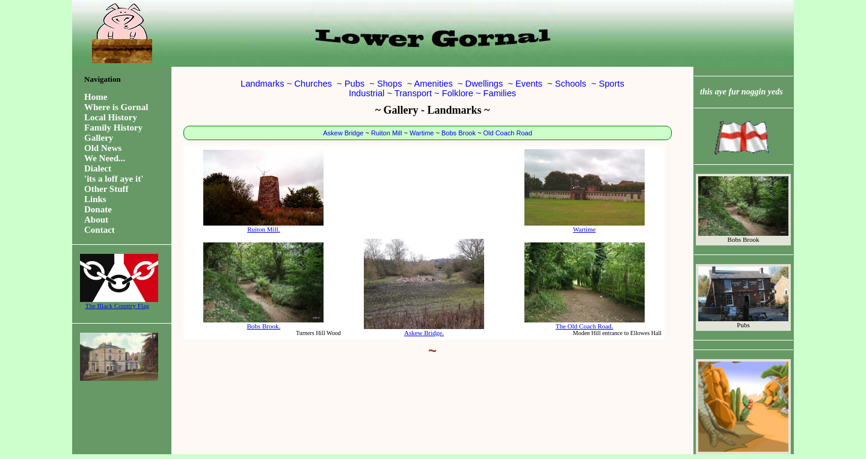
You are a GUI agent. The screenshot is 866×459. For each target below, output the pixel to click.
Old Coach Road (507, 133)
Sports (611, 83)
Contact (99, 230)
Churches (313, 83)
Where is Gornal (116, 107)
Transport (413, 93)
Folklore (457, 93)
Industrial (366, 93)
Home (95, 97)
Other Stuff (106, 189)
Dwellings (484, 83)
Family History (113, 127)
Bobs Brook (458, 133)
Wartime (422, 133)
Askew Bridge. (424, 287)
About (96, 219)
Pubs (354, 83)
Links (95, 199)
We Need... (104, 158)
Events (528, 83)
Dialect (97, 168)
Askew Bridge (343, 133)
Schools (570, 83)
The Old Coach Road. (584, 286)
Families (500, 93)
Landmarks (262, 83)
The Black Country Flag (117, 302)
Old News (102, 148)
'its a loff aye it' (113, 178)
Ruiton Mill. (263, 191)
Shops (389, 83)
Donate (98, 209)
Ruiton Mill (386, 133)
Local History (110, 117)
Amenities (433, 83)
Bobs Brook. (263, 286)
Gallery (98, 138)
